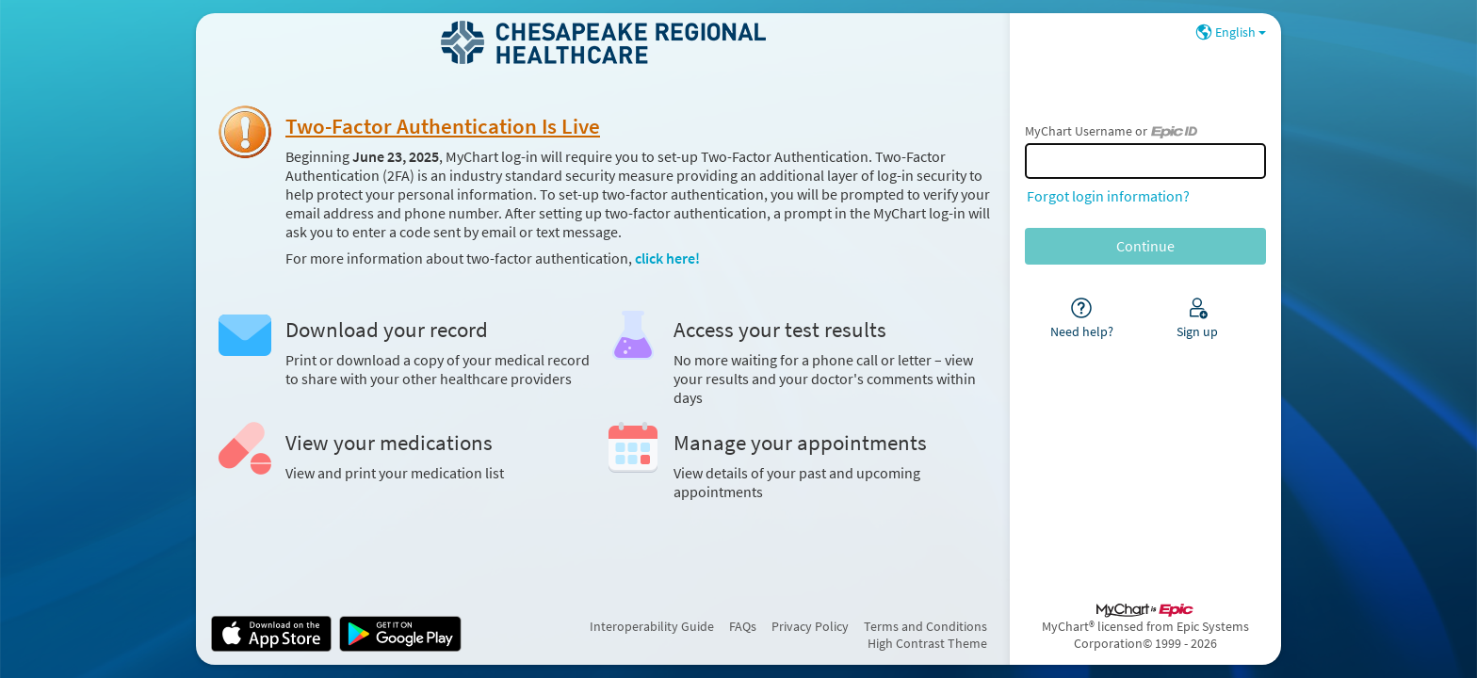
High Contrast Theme (927, 643)
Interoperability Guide (652, 626)
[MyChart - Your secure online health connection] (603, 42)
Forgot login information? (1108, 195)
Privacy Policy (810, 626)
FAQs (742, 626)
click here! (667, 258)
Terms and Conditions (925, 626)
